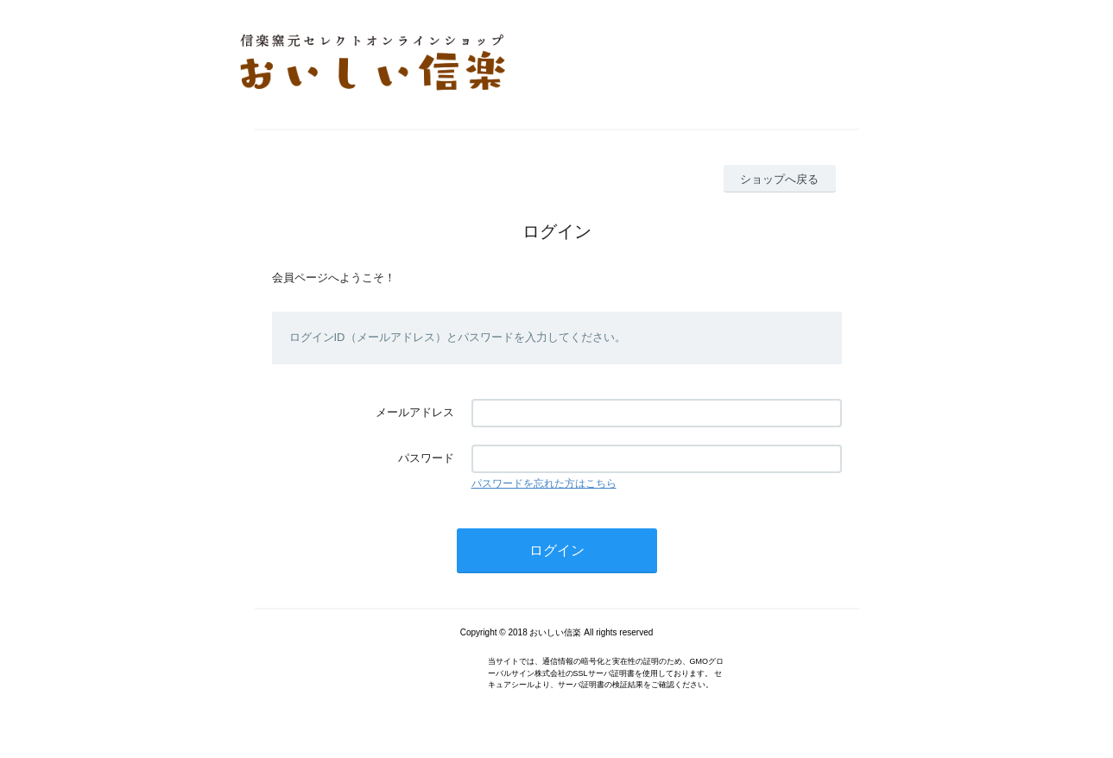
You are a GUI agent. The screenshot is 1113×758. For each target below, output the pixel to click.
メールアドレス (415, 412)
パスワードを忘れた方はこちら (544, 483)
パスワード (426, 458)
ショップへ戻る (779, 179)
